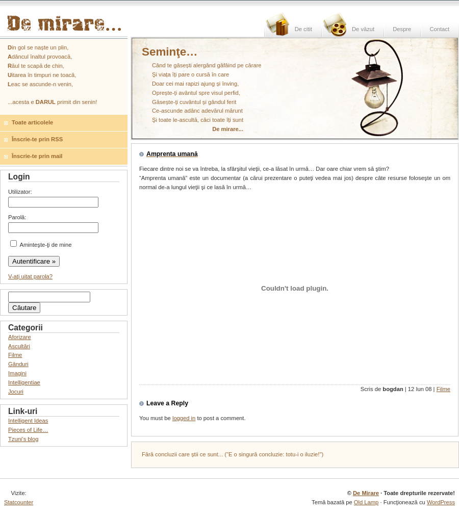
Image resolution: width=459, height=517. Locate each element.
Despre (402, 29)
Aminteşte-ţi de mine (40, 245)
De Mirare (366, 493)
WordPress (441, 502)
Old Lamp (366, 502)
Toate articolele (32, 122)
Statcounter (18, 502)
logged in (183, 418)
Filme (443, 389)
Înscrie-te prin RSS (37, 139)
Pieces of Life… (28, 430)
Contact (439, 29)
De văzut (363, 29)
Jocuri (15, 392)
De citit (303, 29)
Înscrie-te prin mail (37, 156)
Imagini (17, 373)
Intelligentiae (24, 382)
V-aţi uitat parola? (30, 276)
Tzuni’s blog (23, 439)
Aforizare (19, 337)
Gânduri (18, 364)
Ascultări (19, 346)
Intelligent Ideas (28, 421)
